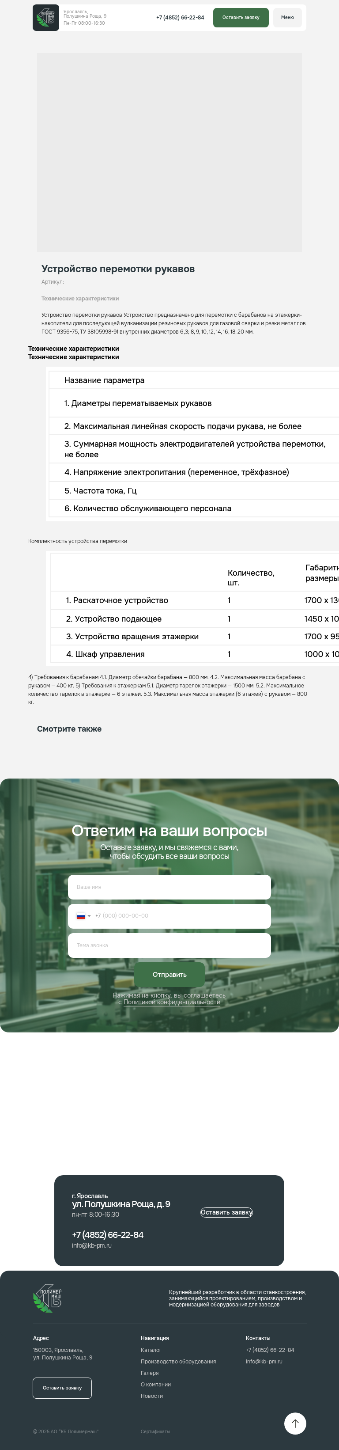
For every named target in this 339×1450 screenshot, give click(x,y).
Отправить (170, 974)
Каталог (151, 1350)
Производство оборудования (178, 1361)
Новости (152, 1396)
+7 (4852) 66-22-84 (270, 1350)
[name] (169, 887)
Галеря (149, 1373)
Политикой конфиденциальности (172, 1002)
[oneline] (169, 945)
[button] (241, 17)
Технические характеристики (80, 298)
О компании (156, 1384)
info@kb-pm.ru (264, 1361)
